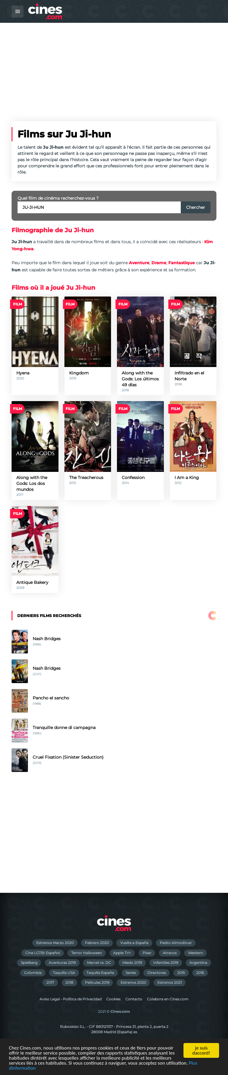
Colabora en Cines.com (168, 999)
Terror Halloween (86, 953)
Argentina (198, 962)
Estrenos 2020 (133, 982)
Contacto (133, 999)
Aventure (139, 262)
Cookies (113, 999)
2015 (181, 972)
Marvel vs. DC (99, 962)
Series (131, 972)
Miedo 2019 (132, 962)
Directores (156, 972)
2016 (200, 972)
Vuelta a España (134, 943)
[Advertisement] (114, 67)
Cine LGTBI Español (42, 953)
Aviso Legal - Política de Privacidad (70, 999)
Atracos (170, 953)
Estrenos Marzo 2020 (55, 943)
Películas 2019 (97, 982)
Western (195, 953)
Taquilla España (100, 972)
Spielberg (29, 962)
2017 (50, 982)
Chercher (195, 207)
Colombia (33, 972)
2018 (69, 982)
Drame (158, 262)
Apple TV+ (122, 953)
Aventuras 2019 (62, 962)
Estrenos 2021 (169, 982)
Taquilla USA (64, 972)
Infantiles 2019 (165, 962)
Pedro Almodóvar (176, 943)
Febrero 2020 (97, 943)
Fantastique (181, 262)
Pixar (146, 953)
